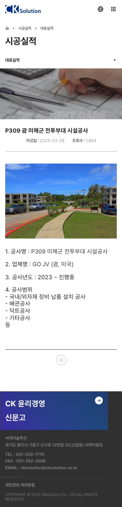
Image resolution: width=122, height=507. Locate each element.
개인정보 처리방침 (20, 485)
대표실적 (46, 28)
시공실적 (24, 28)
